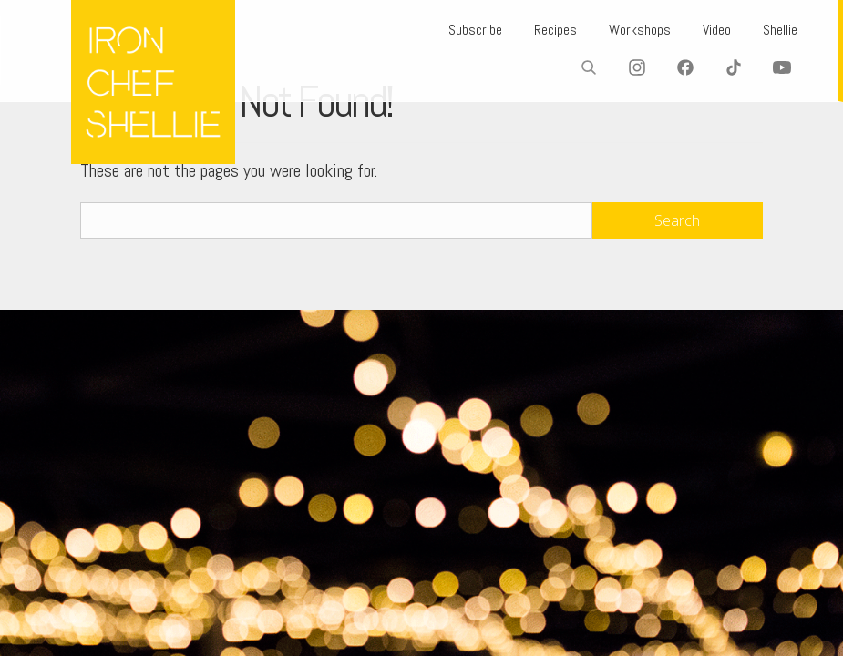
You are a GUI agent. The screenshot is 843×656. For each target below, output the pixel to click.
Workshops (640, 29)
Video (717, 29)
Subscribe (475, 29)
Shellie (780, 29)
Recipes (555, 29)
